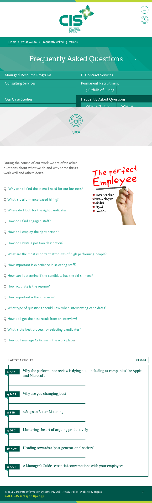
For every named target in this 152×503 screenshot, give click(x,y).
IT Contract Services (97, 75)
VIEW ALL (141, 360)
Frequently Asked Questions (103, 99)
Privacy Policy (70, 491)
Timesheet (145, 20)
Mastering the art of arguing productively (55, 430)
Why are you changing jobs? (45, 393)
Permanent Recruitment (100, 83)
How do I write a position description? (35, 243)
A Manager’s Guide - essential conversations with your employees (73, 466)
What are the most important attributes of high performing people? (56, 254)
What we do (29, 42)
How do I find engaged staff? (29, 221)
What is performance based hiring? (32, 199)
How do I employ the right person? (33, 232)
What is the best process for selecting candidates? (44, 329)
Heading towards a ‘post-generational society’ (58, 448)
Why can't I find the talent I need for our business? (45, 189)
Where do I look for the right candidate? (36, 210)
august (98, 491)
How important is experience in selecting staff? (41, 265)
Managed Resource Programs (28, 75)
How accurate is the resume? (28, 286)
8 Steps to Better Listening (43, 412)
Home (12, 42)
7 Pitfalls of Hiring (100, 90)
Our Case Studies (18, 99)
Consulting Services (20, 83)
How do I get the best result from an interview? (41, 318)
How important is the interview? (30, 297)
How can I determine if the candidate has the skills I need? (49, 275)
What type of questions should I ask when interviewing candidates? (56, 308)
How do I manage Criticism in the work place (40, 340)
